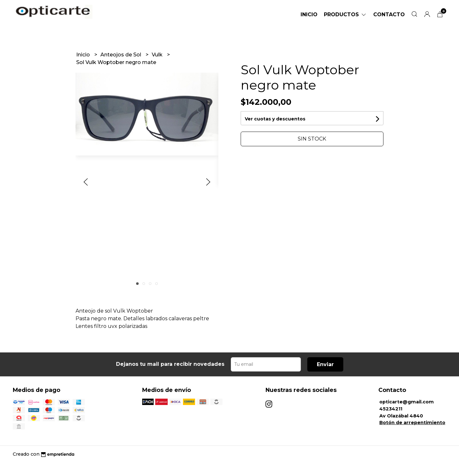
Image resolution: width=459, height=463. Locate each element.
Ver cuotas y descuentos (275, 119)
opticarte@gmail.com (406, 402)
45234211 (390, 409)
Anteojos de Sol (121, 55)
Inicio (309, 14)
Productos (345, 14)
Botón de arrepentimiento (412, 422)
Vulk (158, 55)
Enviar (325, 364)
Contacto (389, 14)
